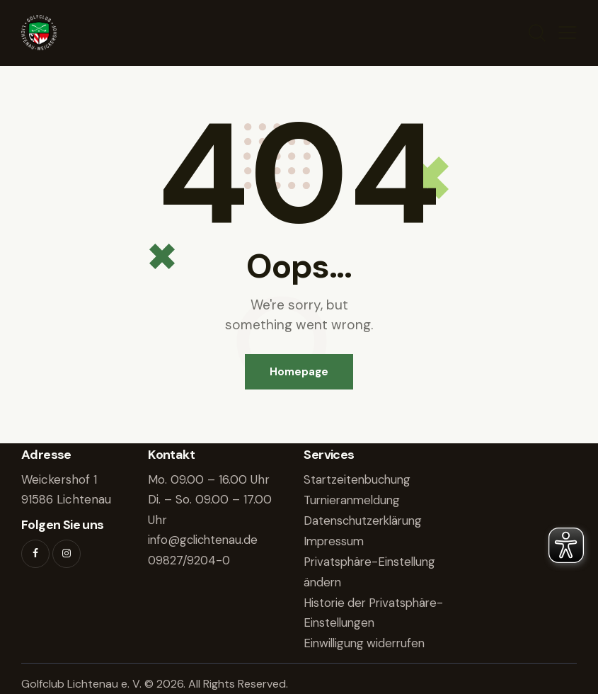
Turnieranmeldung (355, 500)
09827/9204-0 (190, 560)
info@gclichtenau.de (205, 540)
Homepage (299, 372)
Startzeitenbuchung (359, 480)
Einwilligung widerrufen (367, 640)
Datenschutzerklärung (365, 520)
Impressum (335, 540)
